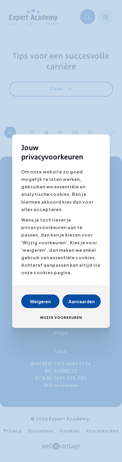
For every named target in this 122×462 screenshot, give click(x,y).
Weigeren (40, 301)
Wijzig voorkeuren (61, 317)
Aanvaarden (81, 301)
